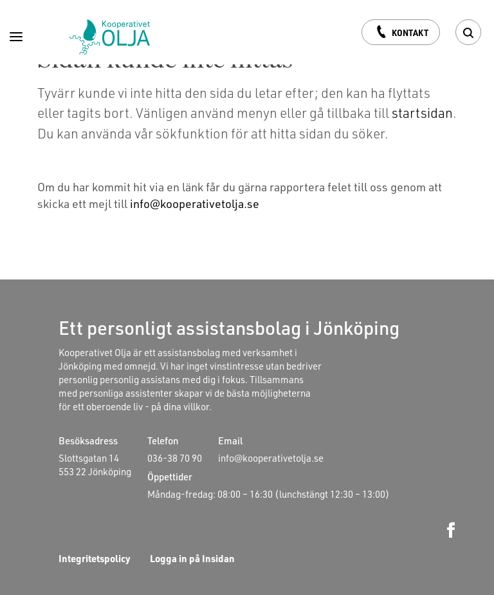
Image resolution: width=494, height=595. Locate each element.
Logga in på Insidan (192, 558)
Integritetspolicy (95, 558)
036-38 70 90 (174, 457)
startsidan (422, 112)
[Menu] (16, 34)
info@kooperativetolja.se (194, 203)
